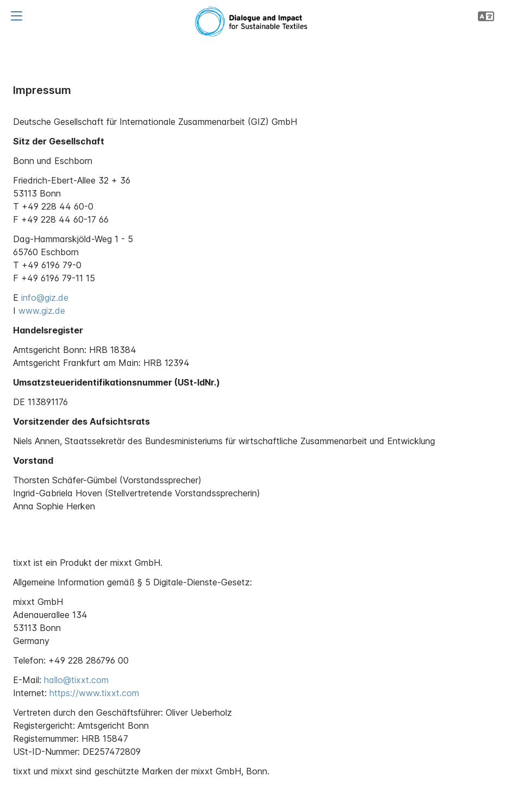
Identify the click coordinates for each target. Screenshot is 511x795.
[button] (16, 16)
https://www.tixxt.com (94, 692)
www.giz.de (41, 310)
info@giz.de (44, 297)
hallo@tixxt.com (76, 679)
